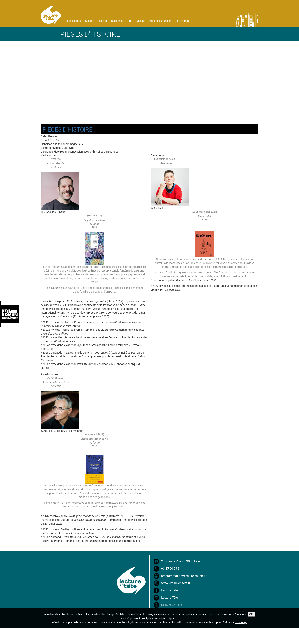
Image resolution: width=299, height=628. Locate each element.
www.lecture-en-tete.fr (175, 583)
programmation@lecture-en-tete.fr (183, 576)
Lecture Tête (169, 590)
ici (176, 618)
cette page (241, 622)
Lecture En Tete (171, 605)
